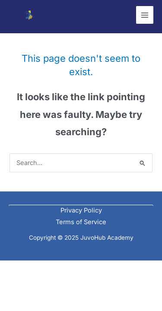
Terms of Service (81, 222)
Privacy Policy (81, 210)
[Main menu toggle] (144, 14)
